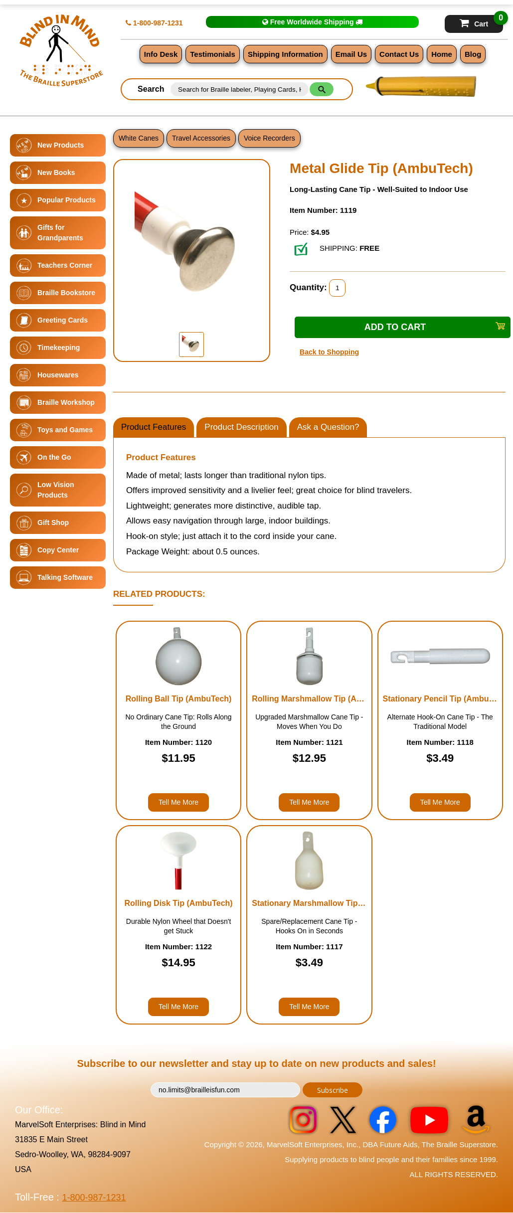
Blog (473, 54)
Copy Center (58, 550)
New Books (56, 172)
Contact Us (399, 54)
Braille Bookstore (66, 293)
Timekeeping (58, 347)
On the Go (54, 457)
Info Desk (161, 54)
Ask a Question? (328, 427)
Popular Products (66, 200)
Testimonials (212, 54)
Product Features (153, 427)
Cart (481, 21)
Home (441, 54)
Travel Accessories (201, 138)
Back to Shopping (329, 352)
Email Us (351, 54)
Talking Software (65, 577)
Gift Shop (53, 522)
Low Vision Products (55, 490)
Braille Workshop (66, 402)
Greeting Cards (62, 320)
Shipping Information (285, 54)
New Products (60, 145)
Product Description (241, 427)
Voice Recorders (269, 138)
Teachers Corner (64, 265)
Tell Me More (178, 802)
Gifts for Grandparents (60, 232)
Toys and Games (65, 430)
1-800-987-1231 (154, 23)
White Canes (139, 138)
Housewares (57, 375)
